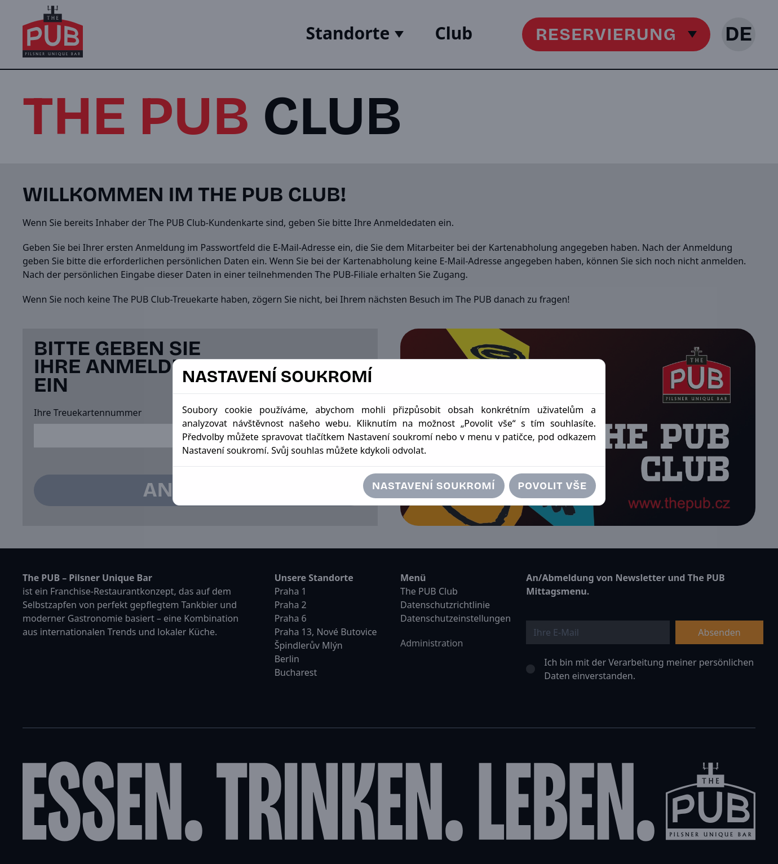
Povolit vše (552, 486)
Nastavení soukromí (434, 486)
